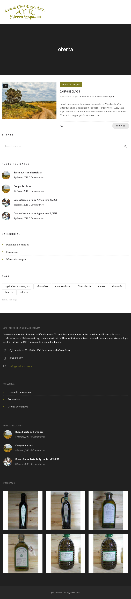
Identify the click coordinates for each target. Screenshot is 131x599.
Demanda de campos (17, 244)
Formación (12, 251)
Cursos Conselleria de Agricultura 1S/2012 (35, 213)
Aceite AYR (85, 96)
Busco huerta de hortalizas (28, 172)
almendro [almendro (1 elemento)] (42, 286)
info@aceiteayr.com (21, 366)
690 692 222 (16, 358)
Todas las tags (9, 299)
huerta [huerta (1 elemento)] (9, 292)
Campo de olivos (70, 91)
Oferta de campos (16, 259)
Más (61, 126)
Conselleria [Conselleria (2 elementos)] (84, 286)
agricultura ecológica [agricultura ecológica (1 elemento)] (17, 286)
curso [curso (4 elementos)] (101, 286)
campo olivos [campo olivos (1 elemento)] (62, 286)
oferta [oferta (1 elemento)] (24, 292)
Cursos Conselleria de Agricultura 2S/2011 (35, 199)
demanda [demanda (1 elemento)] (117, 286)
